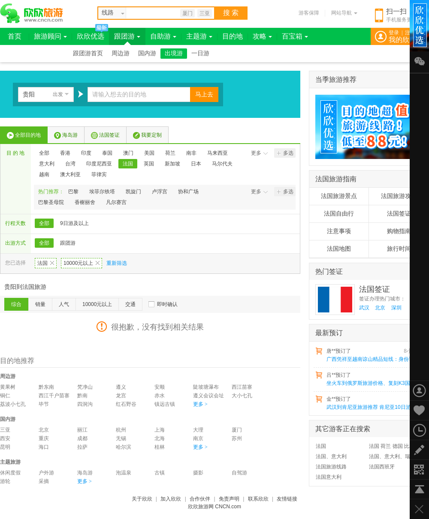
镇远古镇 (164, 404)
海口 (44, 447)
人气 (64, 304)
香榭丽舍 (85, 202)
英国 (149, 164)
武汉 (364, 308)
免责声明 (229, 499)
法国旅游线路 (331, 467)
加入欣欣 (170, 499)
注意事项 (339, 231)
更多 (259, 153)
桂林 (159, 447)
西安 (5, 438)
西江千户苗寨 (54, 396)
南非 (191, 153)
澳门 (128, 153)
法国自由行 (339, 213)
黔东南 (46, 387)
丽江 (82, 430)
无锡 (121, 438)
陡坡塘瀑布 (206, 387)
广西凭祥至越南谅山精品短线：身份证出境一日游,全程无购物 (373, 359)
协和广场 (188, 192)
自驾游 (239, 473)
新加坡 (172, 164)
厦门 (187, 13)
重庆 (44, 438)
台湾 (70, 164)
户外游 (46, 473)
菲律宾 (99, 174)
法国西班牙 (382, 467)
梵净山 (85, 387)
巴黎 (73, 192)
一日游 (200, 53)
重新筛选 (116, 263)
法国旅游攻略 (399, 196)
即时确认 (167, 304)
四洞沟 (85, 404)
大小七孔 (242, 396)
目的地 (232, 36)
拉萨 (82, 447)
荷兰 (170, 153)
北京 (44, 430)
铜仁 (5, 396)
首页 (14, 36)
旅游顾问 (50, 36)
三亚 (204, 13)
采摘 (44, 481)
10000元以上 (81, 263)
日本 (196, 164)
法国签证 (105, 135)
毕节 (44, 404)
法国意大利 (328, 477)
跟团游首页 (88, 53)
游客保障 (309, 13)
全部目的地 (24, 135)
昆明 (5, 447)
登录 (394, 33)
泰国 (107, 153)
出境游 (174, 53)
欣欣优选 (90, 36)
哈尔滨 (123, 447)
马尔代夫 (222, 164)
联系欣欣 (258, 499)
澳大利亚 (70, 174)
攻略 (262, 36)
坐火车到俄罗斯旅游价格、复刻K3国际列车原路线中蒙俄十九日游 (373, 383)
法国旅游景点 (339, 196)
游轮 (5, 481)
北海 (159, 438)
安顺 (159, 387)
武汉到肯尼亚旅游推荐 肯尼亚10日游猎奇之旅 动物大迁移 (373, 407)
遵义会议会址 (208, 396)
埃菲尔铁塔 (102, 192)
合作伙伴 (200, 499)
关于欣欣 (142, 499)
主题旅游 (10, 462)
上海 (159, 430)
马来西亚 (217, 153)
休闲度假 (10, 473)
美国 (149, 153)
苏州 (237, 438)
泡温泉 (123, 473)
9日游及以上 (74, 223)
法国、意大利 (331, 456)
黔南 (82, 396)
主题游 (199, 36)
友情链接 (287, 499)
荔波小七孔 (13, 404)
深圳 (396, 308)
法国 (128, 164)
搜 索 (231, 12)
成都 (82, 438)
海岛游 (66, 135)
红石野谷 (126, 404)
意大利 (46, 164)
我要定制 (147, 135)
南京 (198, 438)
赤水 (159, 396)
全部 (44, 153)
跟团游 (127, 36)
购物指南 (399, 231)
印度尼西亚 (99, 164)
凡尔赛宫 (116, 202)
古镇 (159, 473)
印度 (86, 153)
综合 (16, 304)
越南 (44, 174)
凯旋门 (133, 192)
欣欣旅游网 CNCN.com (214, 507)
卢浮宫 (159, 192)
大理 (198, 430)
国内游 (147, 53)
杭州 (121, 430)
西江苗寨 (242, 387)
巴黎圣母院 (51, 202)
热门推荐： (51, 192)
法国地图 (339, 249)
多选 (285, 153)
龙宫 (121, 396)
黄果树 (7, 387)
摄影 (198, 473)
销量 (40, 304)
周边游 (121, 53)
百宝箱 (295, 36)
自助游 (163, 36)
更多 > (200, 404)
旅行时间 (399, 249)
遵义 (121, 387)
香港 (65, 153)
